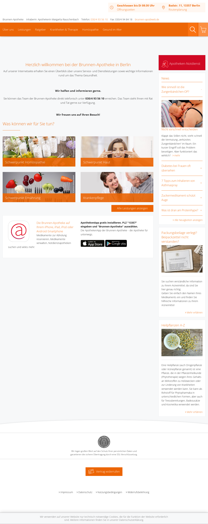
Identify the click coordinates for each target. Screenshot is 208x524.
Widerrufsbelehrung (138, 492)
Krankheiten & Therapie (64, 29)
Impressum (66, 492)
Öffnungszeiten (126, 9)
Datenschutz (85, 492)
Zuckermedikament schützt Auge (178, 198)
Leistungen (24, 29)
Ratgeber (40, 29)
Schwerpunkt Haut (96, 162)
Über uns (8, 29)
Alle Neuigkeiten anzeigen (188, 220)
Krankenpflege (93, 198)
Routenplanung (178, 9)
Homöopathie (90, 29)
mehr (177, 155)
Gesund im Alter (112, 29)
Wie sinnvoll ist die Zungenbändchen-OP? (175, 89)
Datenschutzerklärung (131, 520)
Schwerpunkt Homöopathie (25, 162)
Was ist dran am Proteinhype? (179, 210)
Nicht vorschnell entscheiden (179, 129)
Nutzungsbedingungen (110, 492)
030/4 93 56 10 (99, 19)
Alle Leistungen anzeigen (132, 208)
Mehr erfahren (195, 312)
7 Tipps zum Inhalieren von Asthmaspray (178, 183)
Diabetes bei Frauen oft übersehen (176, 168)
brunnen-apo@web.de (147, 19)
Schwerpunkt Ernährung (22, 198)
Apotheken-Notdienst (180, 63)
